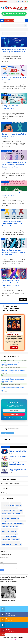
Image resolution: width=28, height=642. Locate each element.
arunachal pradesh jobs (8, 505)
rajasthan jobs (5, 536)
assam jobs (18, 505)
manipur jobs (5, 526)
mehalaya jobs (5, 528)
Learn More (14, 347)
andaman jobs (5, 502)
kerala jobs (4, 521)
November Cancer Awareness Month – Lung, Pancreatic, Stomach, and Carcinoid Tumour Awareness (14, 164)
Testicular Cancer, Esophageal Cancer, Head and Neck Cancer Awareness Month (12, 223)
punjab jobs (14, 534)
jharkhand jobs (5, 518)
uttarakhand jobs (6, 544)
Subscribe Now (14, 414)
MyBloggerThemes (14, 639)
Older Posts (23, 299)
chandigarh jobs (13, 508)
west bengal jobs (17, 544)
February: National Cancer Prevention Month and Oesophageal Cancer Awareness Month (13, 283)
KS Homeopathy (13, 637)
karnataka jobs (15, 518)
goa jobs (4, 513)
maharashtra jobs (18, 523)
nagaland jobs (14, 528)
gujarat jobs (11, 513)
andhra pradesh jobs (16, 502)
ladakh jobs (12, 521)
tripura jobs (5, 541)
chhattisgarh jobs (6, 510)
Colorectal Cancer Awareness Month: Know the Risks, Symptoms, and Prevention (13, 252)
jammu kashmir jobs (19, 515)
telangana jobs (15, 539)
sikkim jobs (13, 536)
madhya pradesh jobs (7, 523)
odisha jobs (13, 531)
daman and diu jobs (17, 510)
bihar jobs (4, 508)
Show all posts (14, 34)
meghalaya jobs (14, 526)
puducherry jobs (6, 534)
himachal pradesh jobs (7, 515)
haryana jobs (19, 513)
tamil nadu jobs (6, 539)
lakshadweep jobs (21, 521)
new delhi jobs (5, 531)
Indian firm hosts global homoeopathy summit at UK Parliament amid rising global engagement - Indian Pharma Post (13, 389)
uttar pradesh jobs (14, 541)
